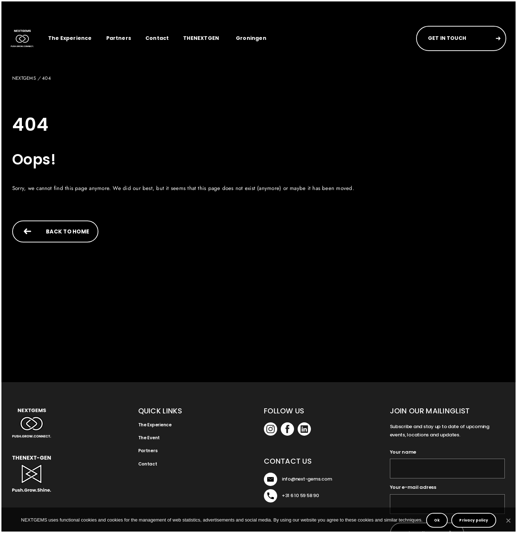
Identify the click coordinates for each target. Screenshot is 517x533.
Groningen (251, 38)
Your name (403, 452)
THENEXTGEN (201, 38)
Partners (118, 38)
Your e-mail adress (413, 487)
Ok (437, 520)
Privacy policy (473, 520)
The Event (149, 438)
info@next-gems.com (307, 479)
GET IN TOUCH (447, 38)
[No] (508, 520)
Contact (157, 38)
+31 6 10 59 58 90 (300, 495)
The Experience (70, 38)
